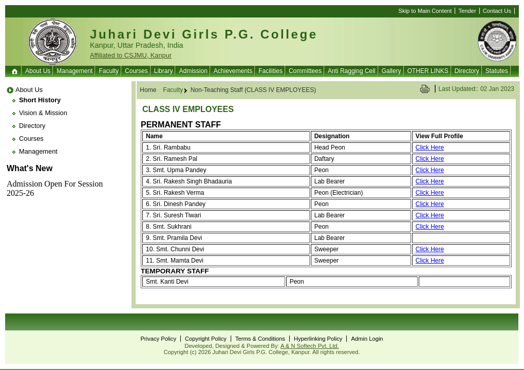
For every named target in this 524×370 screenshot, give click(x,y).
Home (15, 71)
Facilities (270, 71)
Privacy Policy (158, 339)
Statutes (496, 71)
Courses (136, 71)
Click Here (430, 147)
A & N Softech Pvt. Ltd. (309, 346)
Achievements (233, 71)
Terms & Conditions (260, 339)
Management (74, 71)
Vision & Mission (43, 113)
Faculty (109, 71)
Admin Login (367, 339)
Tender (467, 11)
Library (163, 71)
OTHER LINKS (427, 71)
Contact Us (497, 11)
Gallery (391, 71)
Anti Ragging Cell (352, 71)
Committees (305, 71)
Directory (467, 71)
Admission (193, 71)
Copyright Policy (206, 339)
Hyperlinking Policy (318, 339)
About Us (37, 71)
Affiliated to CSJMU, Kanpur (131, 55)
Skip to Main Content (425, 11)
